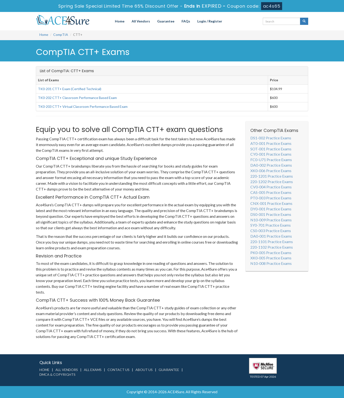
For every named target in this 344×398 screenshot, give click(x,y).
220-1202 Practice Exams (271, 181)
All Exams (93, 370)
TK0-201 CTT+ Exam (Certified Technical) (69, 89)
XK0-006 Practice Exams (270, 170)
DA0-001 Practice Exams (271, 236)
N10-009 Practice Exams (271, 220)
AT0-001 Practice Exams (270, 143)
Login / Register (209, 21)
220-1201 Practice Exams (271, 176)
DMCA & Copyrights (57, 374)
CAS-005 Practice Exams (270, 192)
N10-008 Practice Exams (271, 263)
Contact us (118, 370)
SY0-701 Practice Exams (270, 225)
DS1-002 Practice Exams (270, 138)
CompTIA (60, 35)
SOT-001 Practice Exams (270, 149)
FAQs (186, 21)
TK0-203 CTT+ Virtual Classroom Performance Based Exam (83, 106)
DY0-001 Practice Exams (270, 209)
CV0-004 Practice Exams (271, 187)
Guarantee (165, 21)
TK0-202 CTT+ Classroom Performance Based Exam (77, 98)
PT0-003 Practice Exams (270, 198)
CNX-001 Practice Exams (271, 203)
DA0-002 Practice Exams (271, 165)
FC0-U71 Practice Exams (271, 159)
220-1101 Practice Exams (271, 241)
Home (119, 21)
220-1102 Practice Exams (271, 247)
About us (144, 370)
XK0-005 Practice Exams (270, 258)
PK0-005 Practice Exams (270, 252)
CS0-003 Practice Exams (270, 230)
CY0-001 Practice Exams (270, 154)
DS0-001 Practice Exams (270, 214)
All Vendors (141, 21)
